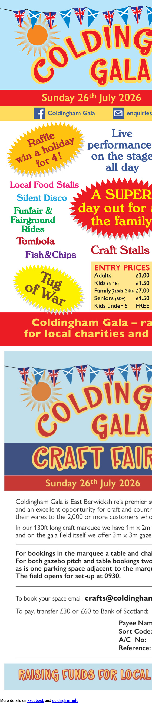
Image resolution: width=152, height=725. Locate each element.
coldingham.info (65, 700)
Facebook (35, 700)
